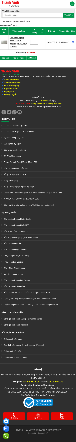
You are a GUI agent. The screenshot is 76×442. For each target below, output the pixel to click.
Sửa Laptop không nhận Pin (15, 168)
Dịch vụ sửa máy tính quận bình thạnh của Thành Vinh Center (30, 299)
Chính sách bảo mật (12, 351)
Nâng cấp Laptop (11, 180)
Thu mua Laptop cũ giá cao (15, 125)
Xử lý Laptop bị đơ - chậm (15, 174)
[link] (10, 2)
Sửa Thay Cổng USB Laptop (16, 231)
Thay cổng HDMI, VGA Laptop (17, 256)
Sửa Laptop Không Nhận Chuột (17, 219)
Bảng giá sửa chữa (12, 312)
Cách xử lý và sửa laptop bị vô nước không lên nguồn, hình (29, 205)
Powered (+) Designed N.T (38, 433)
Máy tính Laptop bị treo (13, 274)
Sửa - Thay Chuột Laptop (14, 268)
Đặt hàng (32, 58)
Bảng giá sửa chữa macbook (16, 325)
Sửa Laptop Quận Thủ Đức (15, 250)
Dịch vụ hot (8, 119)
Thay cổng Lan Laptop (13, 262)
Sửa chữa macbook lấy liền (15, 150)
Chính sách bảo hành (13, 339)
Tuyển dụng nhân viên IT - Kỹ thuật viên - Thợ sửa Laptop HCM (31, 305)
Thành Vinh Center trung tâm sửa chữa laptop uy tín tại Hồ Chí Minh (33, 193)
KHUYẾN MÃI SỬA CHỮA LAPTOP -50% (21, 199)
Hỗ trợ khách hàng (12, 332)
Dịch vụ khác (9, 212)
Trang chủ (6, 21)
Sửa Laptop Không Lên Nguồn (17, 280)
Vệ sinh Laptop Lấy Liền (14, 138)
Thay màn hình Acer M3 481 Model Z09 (20, 162)
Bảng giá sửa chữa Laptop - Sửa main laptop (23, 319)
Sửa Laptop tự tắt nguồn (14, 286)
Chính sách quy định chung (15, 357)
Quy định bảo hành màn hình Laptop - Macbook (24, 345)
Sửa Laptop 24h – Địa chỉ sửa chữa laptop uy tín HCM (27, 292)
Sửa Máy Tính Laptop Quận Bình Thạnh (21, 237)
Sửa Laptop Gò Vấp (12, 243)
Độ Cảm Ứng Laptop (12, 156)
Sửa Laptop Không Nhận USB (16, 225)
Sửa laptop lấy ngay (12, 144)
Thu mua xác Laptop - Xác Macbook (19, 131)
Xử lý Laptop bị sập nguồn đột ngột (19, 187)
